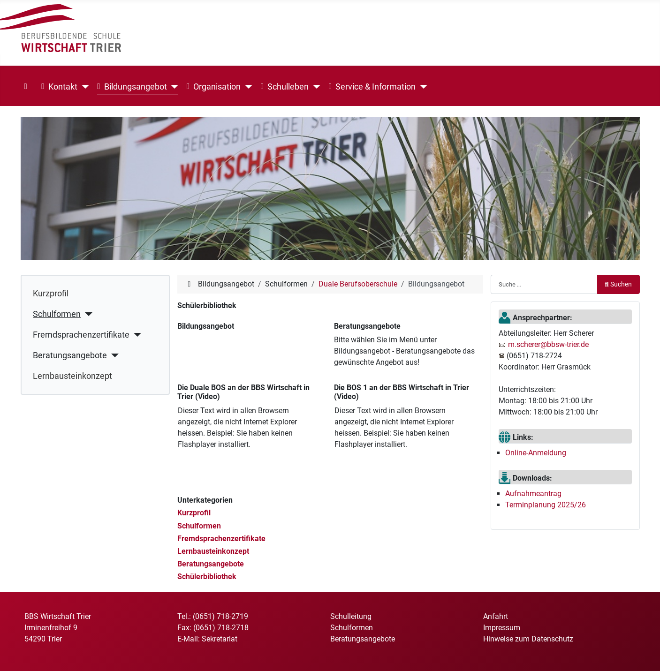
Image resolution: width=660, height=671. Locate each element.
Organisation (214, 87)
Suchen (618, 284)
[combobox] (544, 284)
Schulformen (57, 314)
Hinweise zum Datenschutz (528, 638)
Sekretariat (219, 638)
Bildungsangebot (132, 87)
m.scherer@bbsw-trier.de (548, 344)
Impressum (501, 627)
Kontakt (59, 87)
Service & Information (372, 87)
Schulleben (285, 87)
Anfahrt (495, 616)
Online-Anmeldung (535, 452)
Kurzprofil (50, 293)
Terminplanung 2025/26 (545, 504)
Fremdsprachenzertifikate (81, 334)
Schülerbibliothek (206, 576)
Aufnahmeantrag (533, 493)
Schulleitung (351, 616)
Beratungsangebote (70, 355)
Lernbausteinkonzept (72, 376)
